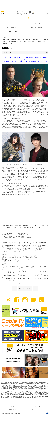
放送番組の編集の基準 (13, 409)
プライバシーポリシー (38, 406)
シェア (10, 48)
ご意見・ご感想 (38, 402)
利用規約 (13, 406)
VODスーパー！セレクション (37, 409)
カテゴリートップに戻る (25, 288)
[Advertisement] (25, 4)
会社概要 (13, 402)
